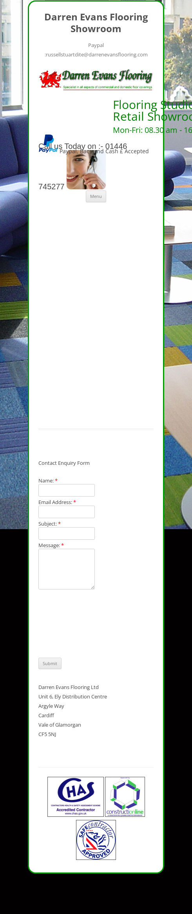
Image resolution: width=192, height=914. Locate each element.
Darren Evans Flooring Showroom (96, 23)
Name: (48, 480)
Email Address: (57, 502)
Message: (51, 545)
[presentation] (70, 623)
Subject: (49, 523)
